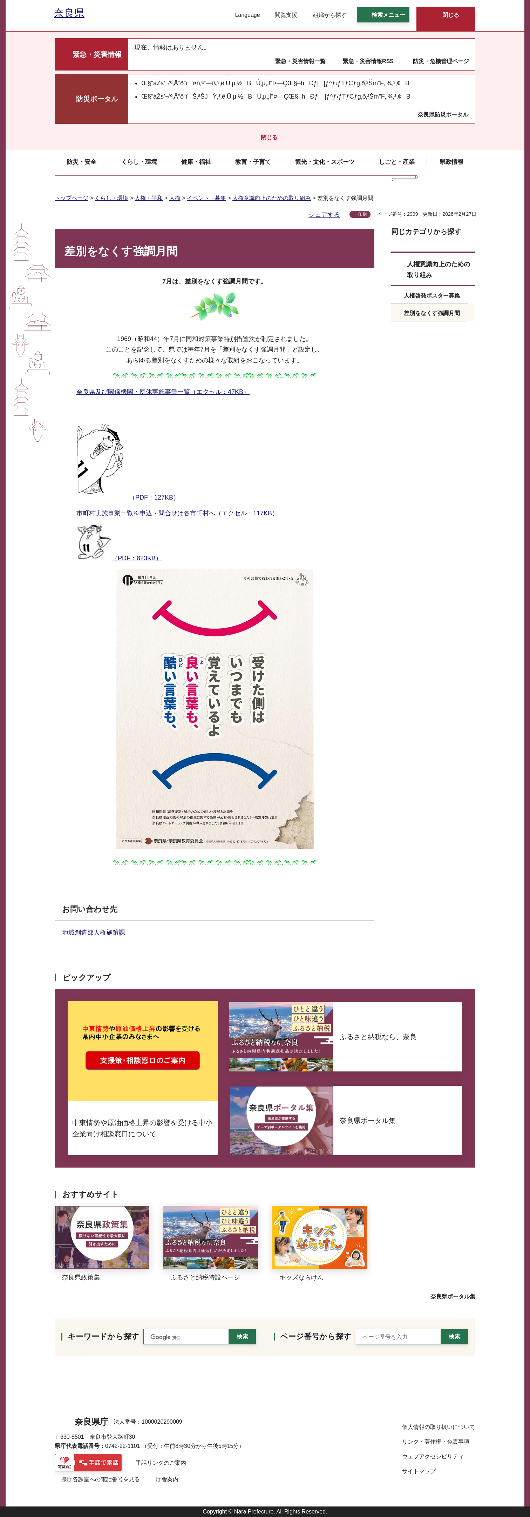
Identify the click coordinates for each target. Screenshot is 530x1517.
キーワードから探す (103, 1336)
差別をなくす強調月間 (432, 313)
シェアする (324, 214)
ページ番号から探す (315, 1336)
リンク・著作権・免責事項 (435, 1442)
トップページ (71, 198)
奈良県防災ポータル (443, 115)
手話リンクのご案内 (161, 1463)
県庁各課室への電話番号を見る (100, 1479)
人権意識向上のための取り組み (271, 198)
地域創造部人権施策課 (96, 932)
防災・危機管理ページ (441, 61)
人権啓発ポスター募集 (432, 296)
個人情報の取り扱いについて (438, 1427)
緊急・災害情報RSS (368, 61)
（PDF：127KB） (127, 451)
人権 (175, 198)
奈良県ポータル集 (452, 1296)
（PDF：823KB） (119, 543)
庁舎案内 (167, 1479)
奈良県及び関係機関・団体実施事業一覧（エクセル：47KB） (163, 391)
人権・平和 (149, 198)
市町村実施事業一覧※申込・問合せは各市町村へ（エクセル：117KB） (177, 513)
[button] (243, 15)
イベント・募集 (206, 198)
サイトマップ (419, 1471)
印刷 (362, 214)
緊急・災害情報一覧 (300, 61)
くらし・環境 (111, 198)
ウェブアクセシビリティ (433, 1456)
